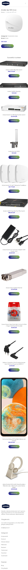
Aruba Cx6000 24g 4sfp (14, 91)
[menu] (25, 3)
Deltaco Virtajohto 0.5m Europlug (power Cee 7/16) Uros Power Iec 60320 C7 (14, 363)
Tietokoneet (4, 550)
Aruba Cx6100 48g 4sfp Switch (14, 70)
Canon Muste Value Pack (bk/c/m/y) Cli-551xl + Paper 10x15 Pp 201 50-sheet (14, 325)
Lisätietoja (7, 46)
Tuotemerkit (11, 36)
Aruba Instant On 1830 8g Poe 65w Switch (14, 115)
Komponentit (4, 536)
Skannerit (3, 547)
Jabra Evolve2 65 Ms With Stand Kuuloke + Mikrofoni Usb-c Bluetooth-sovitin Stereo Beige (14, 486)
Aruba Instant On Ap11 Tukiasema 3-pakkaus (14, 185)
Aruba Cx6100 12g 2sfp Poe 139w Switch (14, 211)
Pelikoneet (4, 544)
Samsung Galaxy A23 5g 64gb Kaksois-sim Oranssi (14, 439)
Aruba (16, 36)
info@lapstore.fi (5, 527)
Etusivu (3, 12)
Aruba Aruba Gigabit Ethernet (14, 288)
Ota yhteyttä (4, 568)
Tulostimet (3, 553)
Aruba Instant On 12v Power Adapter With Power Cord (14, 250)
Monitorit (3, 539)
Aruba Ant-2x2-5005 (14, 151)
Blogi (2, 565)
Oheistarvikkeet (5, 542)
